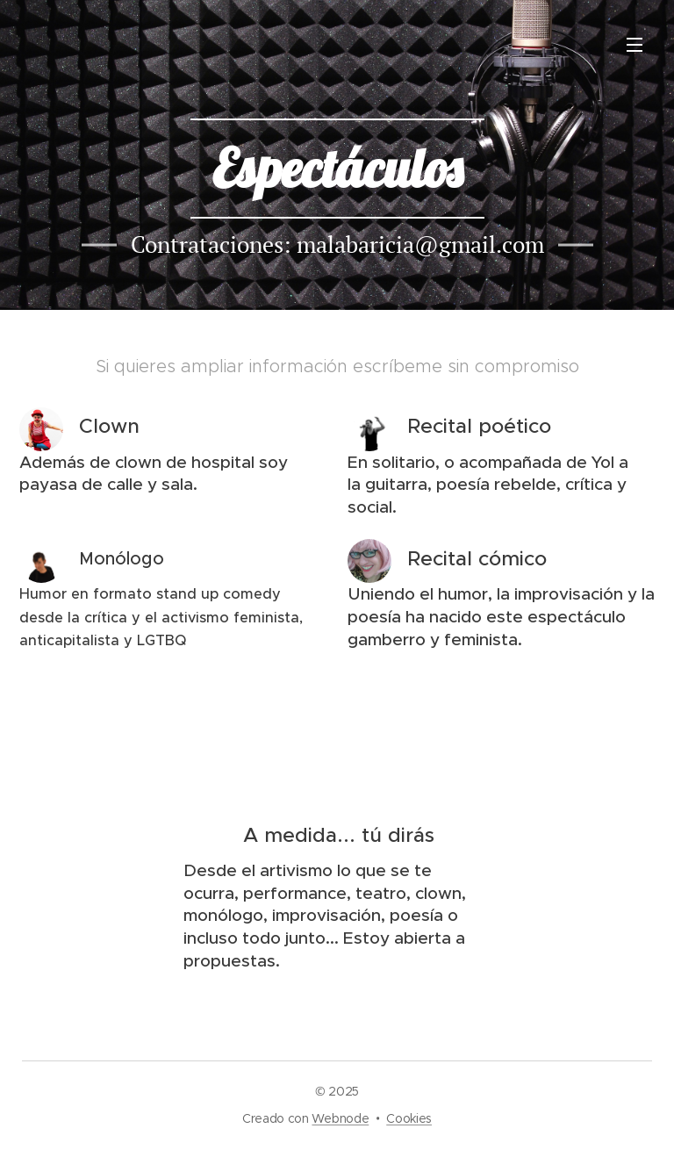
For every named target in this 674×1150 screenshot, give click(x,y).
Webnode (340, 1118)
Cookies (409, 1118)
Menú (634, 45)
